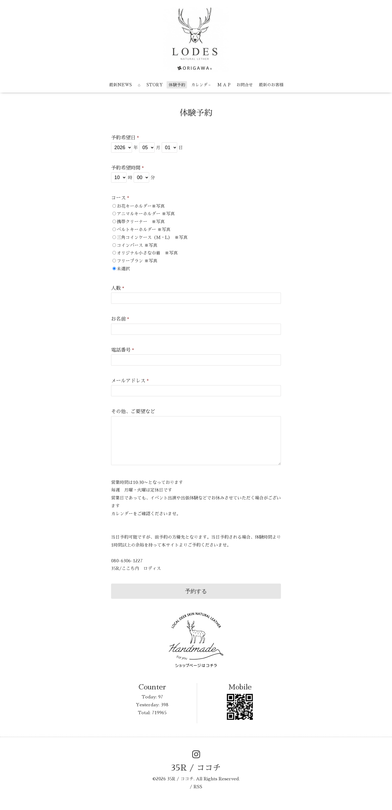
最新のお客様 (271, 85)
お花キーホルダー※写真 (141, 206)
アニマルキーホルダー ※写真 (146, 214)
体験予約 (177, 85)
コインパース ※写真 (137, 245)
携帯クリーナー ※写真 (141, 222)
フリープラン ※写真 (137, 261)
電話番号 (122, 350)
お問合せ (245, 85)
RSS (198, 787)
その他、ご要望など (133, 411)
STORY (154, 85)
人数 (117, 288)
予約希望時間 (127, 167)
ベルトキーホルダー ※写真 (143, 230)
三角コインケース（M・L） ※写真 (152, 237)
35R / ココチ (196, 768)
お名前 (120, 319)
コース (120, 197)
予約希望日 (125, 137)
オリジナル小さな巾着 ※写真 (147, 253)
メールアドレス (130, 380)
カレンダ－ (201, 85)
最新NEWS (120, 85)
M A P (224, 85)
